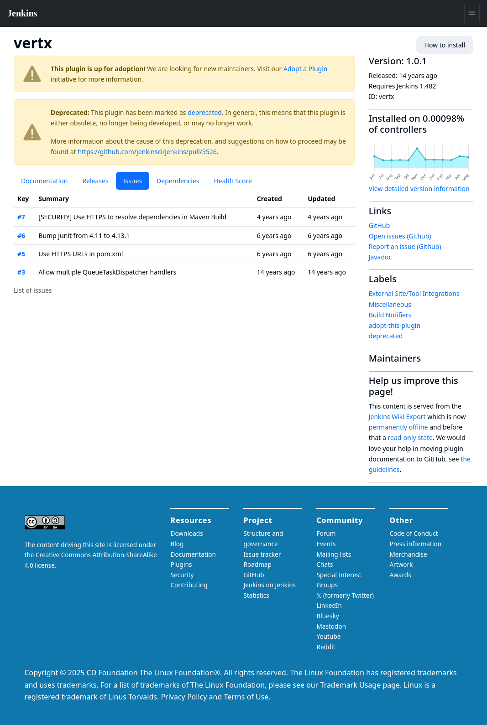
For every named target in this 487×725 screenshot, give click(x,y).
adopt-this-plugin (394, 325)
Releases (95, 180)
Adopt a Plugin (305, 68)
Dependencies (178, 180)
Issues (132, 180)
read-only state (410, 437)
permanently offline (398, 427)
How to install (444, 45)
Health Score (232, 180)
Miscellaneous (390, 304)
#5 (21, 253)
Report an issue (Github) (405, 246)
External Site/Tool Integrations (414, 293)
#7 (21, 216)
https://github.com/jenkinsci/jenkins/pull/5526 (147, 151)
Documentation (44, 180)
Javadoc (380, 257)
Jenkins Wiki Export (397, 416)
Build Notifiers (390, 315)
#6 (21, 235)
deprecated (205, 112)
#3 (21, 272)
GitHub (379, 225)
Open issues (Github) (400, 236)
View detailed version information (419, 188)
